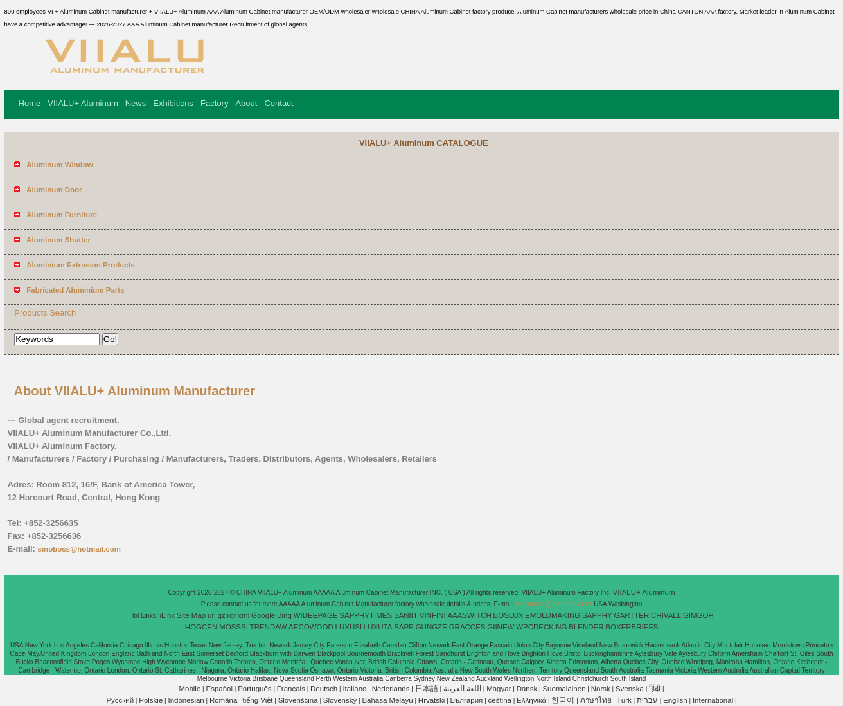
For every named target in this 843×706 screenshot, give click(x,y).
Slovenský (340, 700)
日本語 (426, 688)
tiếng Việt (258, 700)
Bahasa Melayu (387, 700)
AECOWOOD (310, 627)
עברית (647, 700)
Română (223, 700)
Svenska (630, 688)
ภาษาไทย (596, 700)
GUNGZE (431, 627)
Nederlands (391, 688)
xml (243, 615)
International (713, 700)
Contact (278, 103)
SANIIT (406, 615)
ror (231, 615)
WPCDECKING (541, 627)
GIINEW (500, 627)
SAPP (404, 627)
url (212, 615)
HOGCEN (201, 627)
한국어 (562, 700)
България (466, 700)
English (675, 700)
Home (30, 103)
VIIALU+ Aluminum (83, 103)
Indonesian (186, 700)
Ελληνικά (531, 700)
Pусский (120, 700)
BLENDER (586, 627)
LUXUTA (378, 627)
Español (219, 688)
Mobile (189, 688)
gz (222, 615)
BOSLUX (508, 615)
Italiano (354, 688)
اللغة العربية (462, 688)
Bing (284, 615)
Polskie (151, 700)
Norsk (600, 688)
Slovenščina (298, 700)
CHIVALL (666, 615)
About (246, 103)
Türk (624, 700)
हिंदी (655, 688)
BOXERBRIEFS (631, 627)
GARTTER (632, 615)
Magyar (498, 688)
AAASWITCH (469, 615)
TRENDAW (268, 627)
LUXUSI (348, 627)
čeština (499, 700)
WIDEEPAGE (316, 615)
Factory (214, 103)
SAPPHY (597, 615)
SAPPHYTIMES (365, 615)
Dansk (527, 688)
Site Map (191, 615)
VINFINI (433, 615)
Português (254, 688)
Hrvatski (431, 700)
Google (263, 615)
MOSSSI (233, 627)
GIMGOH (698, 615)
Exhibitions (173, 103)
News (135, 103)
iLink (167, 615)
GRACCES (467, 627)
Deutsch (323, 688)
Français (291, 688)
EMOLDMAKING (552, 615)
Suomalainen (563, 688)
